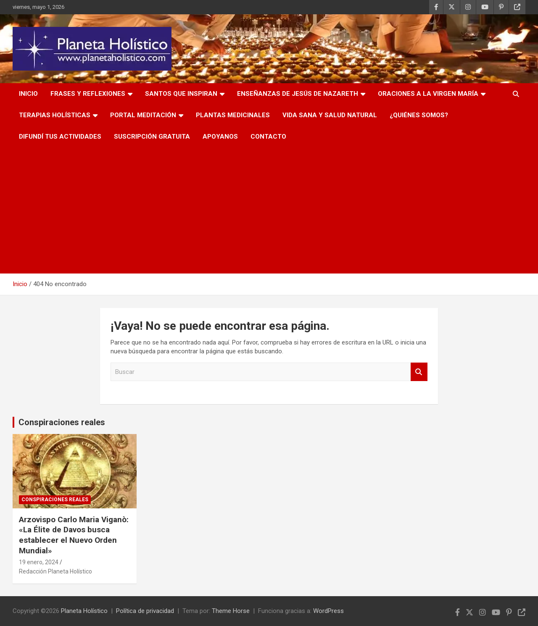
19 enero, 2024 (38, 562)
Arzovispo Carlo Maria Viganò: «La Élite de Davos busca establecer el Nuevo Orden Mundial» (74, 535)
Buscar (419, 372)
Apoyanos (220, 136)
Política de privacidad (145, 611)
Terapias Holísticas (54, 115)
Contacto (268, 136)
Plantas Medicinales (233, 115)
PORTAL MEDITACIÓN (143, 115)
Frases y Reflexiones (87, 93)
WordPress (328, 611)
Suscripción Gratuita (152, 136)
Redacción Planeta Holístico (55, 571)
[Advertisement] (269, 210)
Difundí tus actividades (60, 136)
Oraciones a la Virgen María (428, 93)
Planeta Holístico (84, 611)
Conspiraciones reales (61, 422)
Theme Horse (231, 611)
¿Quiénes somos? (419, 115)
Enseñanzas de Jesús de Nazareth (297, 93)
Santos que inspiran (181, 93)
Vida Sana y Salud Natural (329, 115)
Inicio (28, 93)
